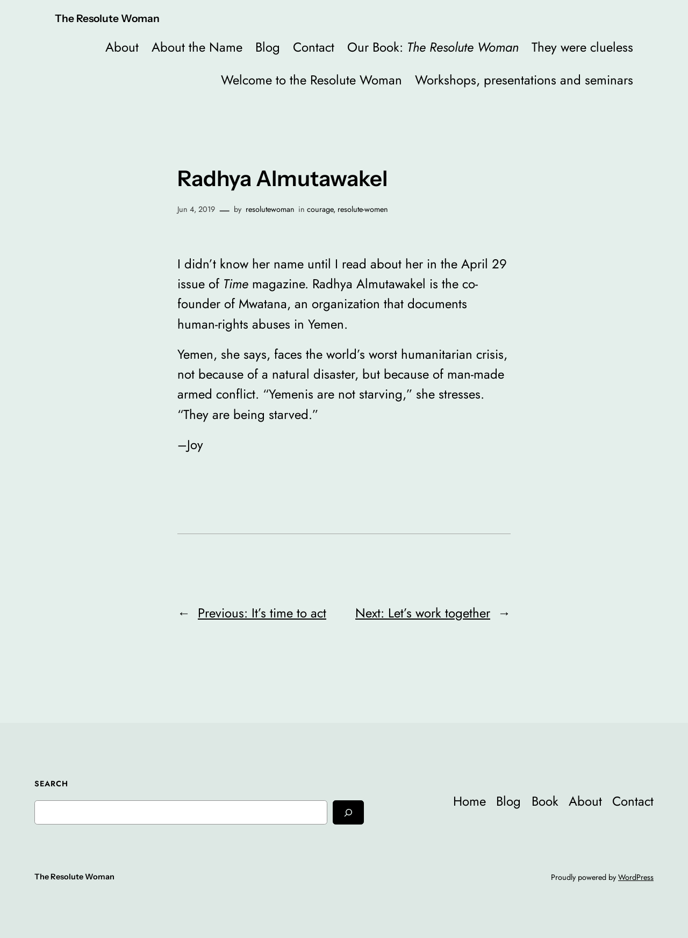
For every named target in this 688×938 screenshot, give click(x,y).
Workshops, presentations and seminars (524, 79)
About (122, 47)
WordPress (636, 877)
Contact (313, 47)
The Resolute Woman (107, 18)
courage (320, 209)
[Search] (348, 812)
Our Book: (433, 47)
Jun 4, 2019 (196, 209)
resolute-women (363, 209)
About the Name (197, 47)
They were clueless (582, 47)
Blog (267, 47)
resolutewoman (270, 209)
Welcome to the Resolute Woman (311, 79)
